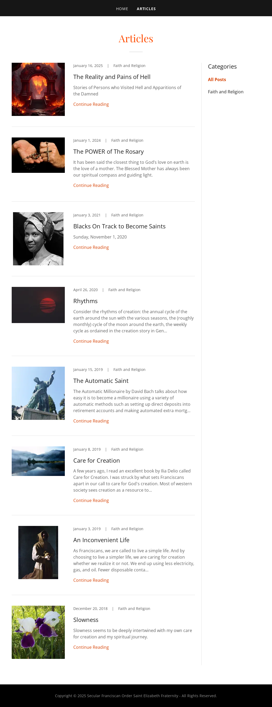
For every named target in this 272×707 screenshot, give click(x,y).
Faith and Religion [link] (226, 92)
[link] (103, 95)
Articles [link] (146, 8)
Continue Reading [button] (91, 104)
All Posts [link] (217, 79)
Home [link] (122, 8)
